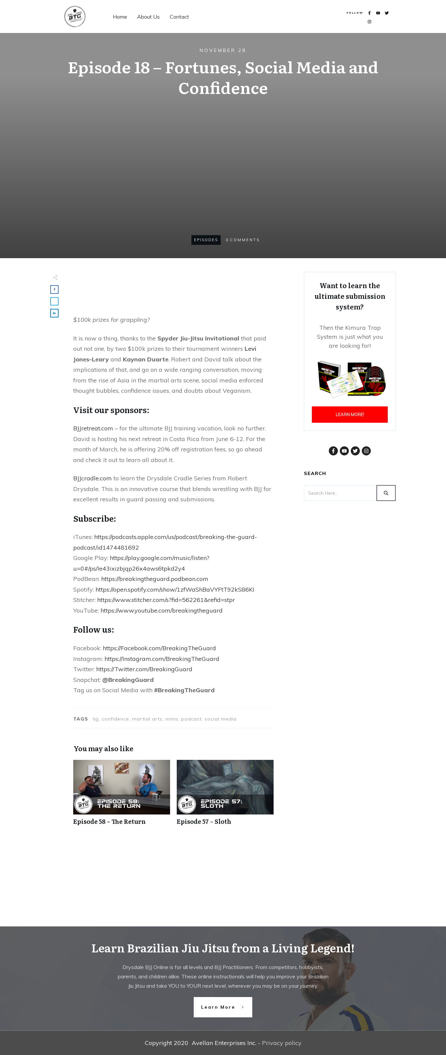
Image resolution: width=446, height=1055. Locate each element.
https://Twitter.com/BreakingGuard (144, 669)
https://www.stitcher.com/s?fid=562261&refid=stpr (166, 600)
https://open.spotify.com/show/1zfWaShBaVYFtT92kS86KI (175, 589)
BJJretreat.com (93, 428)
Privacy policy (282, 1043)
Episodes (206, 240)
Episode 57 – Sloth (225, 796)
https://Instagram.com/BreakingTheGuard (162, 659)
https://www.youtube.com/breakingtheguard (162, 610)
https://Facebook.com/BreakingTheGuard (159, 648)
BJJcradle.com (92, 478)
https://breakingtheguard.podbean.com (154, 579)
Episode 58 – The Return (121, 796)
